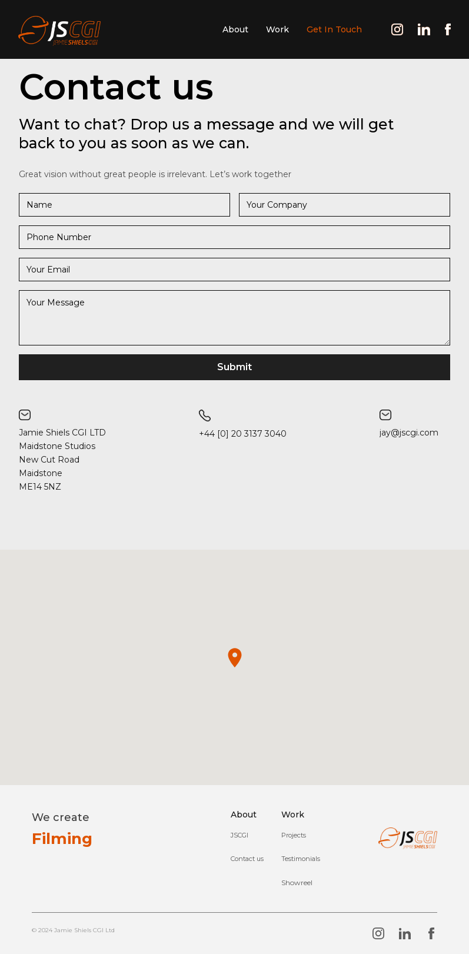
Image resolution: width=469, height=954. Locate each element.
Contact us (247, 859)
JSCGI (239, 835)
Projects (293, 835)
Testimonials (300, 859)
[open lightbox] (296, 883)
